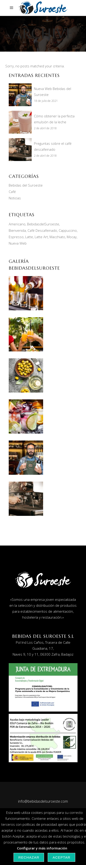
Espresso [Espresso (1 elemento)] (16, 237)
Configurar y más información (42, 848)
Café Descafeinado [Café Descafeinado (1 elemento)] (42, 230)
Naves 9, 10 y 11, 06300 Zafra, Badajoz (43, 654)
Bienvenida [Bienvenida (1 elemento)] (17, 230)
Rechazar (28, 857)
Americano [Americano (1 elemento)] (17, 224)
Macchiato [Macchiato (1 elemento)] (57, 237)
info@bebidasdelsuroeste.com (43, 801)
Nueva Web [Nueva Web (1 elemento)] (18, 243)
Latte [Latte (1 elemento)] (29, 237)
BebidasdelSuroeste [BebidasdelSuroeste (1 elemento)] (43, 224)
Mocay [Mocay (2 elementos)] (72, 237)
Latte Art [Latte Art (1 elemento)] (41, 237)
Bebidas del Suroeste (26, 185)
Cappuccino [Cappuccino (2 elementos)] (68, 230)
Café (12, 191)
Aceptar (61, 857)
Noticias (15, 198)
